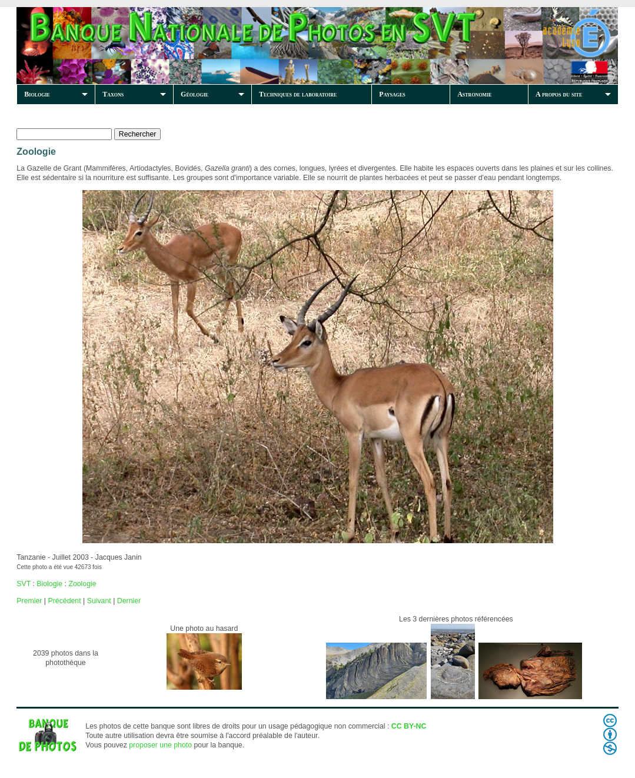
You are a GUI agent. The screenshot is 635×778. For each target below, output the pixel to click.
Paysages (392, 94)
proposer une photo (160, 745)
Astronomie (474, 94)
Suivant (99, 601)
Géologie (194, 94)
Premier (29, 601)
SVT (23, 584)
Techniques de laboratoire (298, 94)
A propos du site (559, 94)
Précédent (64, 601)
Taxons (113, 94)
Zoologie (82, 584)
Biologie (37, 94)
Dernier (129, 601)
